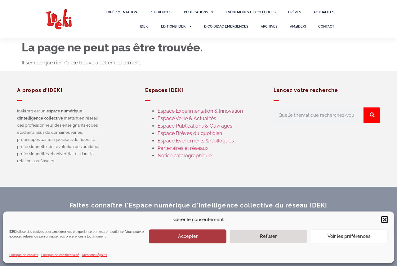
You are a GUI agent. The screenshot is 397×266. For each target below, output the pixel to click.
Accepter (188, 236)
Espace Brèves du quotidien (190, 133)
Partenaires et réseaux (183, 148)
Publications (198, 12)
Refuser (268, 236)
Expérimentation (121, 12)
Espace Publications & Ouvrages (195, 126)
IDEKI (144, 26)
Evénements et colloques (251, 12)
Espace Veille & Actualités (187, 118)
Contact (326, 26)
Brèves (294, 12)
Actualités (324, 12)
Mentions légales (94, 255)
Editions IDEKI (176, 26)
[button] (384, 219)
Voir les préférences (349, 236)
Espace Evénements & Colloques (196, 141)
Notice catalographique (185, 156)
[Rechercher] (372, 115)
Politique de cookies (23, 255)
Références (160, 12)
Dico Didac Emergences (226, 26)
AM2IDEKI (298, 26)
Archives (269, 26)
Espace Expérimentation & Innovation (200, 111)
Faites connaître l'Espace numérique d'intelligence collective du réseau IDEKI (198, 205)
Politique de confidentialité (60, 255)
